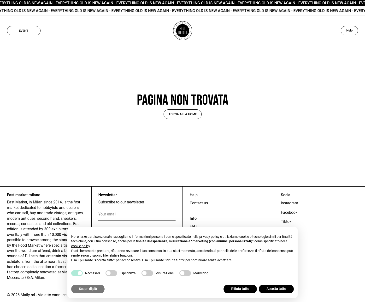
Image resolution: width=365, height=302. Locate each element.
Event (23, 30)
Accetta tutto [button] (276, 289)
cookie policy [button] (80, 246)
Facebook (289, 212)
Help (349, 30)
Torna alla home (183, 114)
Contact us (199, 203)
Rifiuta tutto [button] (240, 289)
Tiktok (286, 221)
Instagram (289, 203)
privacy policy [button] (209, 237)
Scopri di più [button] (88, 289)
